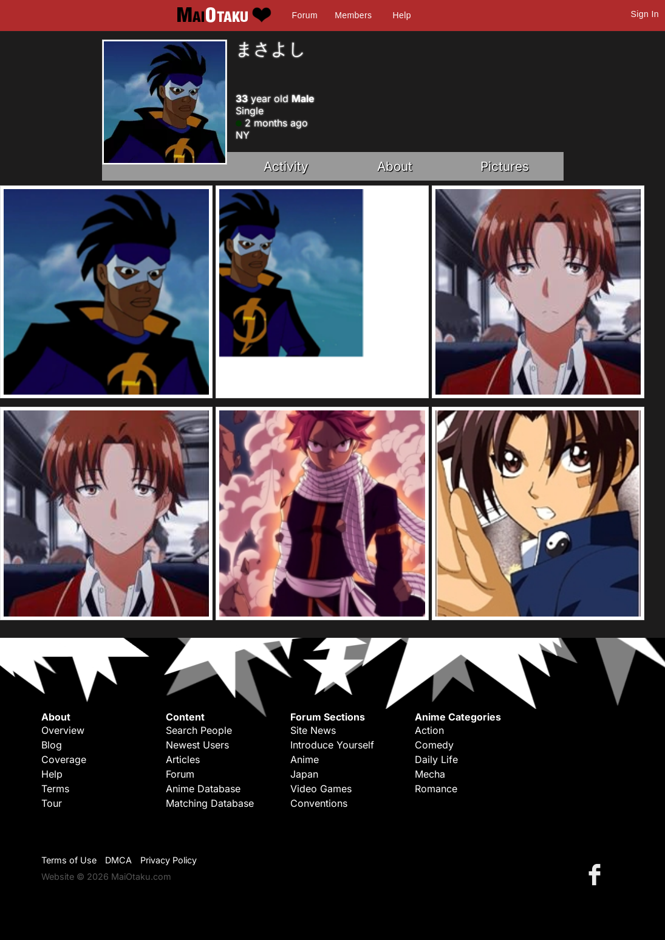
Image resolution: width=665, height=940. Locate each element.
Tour (51, 803)
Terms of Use (69, 860)
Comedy (434, 745)
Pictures (504, 166)
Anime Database (203, 789)
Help (402, 15)
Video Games (321, 789)
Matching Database (210, 803)
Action (429, 730)
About (394, 166)
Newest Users (197, 745)
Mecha (430, 774)
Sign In (645, 14)
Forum (305, 15)
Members (353, 15)
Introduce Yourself (332, 745)
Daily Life (436, 759)
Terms (55, 789)
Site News (313, 730)
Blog (51, 745)
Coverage (63, 759)
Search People (199, 730)
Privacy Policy (168, 860)
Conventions (318, 803)
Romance (436, 789)
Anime (304, 759)
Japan (304, 774)
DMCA (118, 860)
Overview (62, 730)
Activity (286, 166)
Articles (183, 759)
